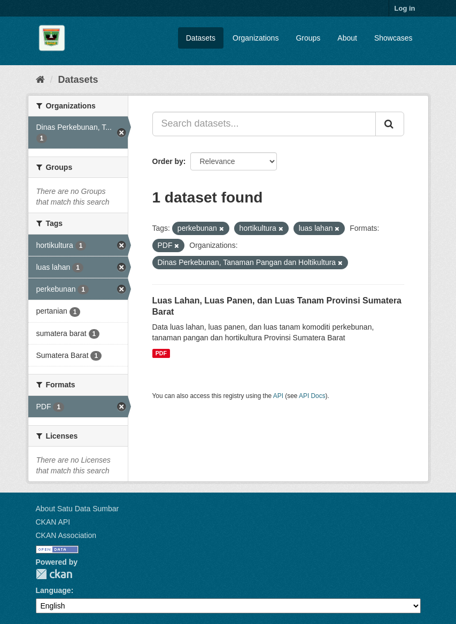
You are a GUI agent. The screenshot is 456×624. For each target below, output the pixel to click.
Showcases (393, 38)
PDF (161, 353)
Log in (405, 8)
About (347, 38)
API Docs (312, 396)
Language (53, 590)
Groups (308, 38)
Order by (167, 161)
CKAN (54, 574)
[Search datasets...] (264, 124)
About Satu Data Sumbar (77, 508)
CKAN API (53, 522)
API (278, 396)
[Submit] (389, 124)
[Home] (40, 79)
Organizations (256, 38)
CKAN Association (66, 535)
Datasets (200, 38)
